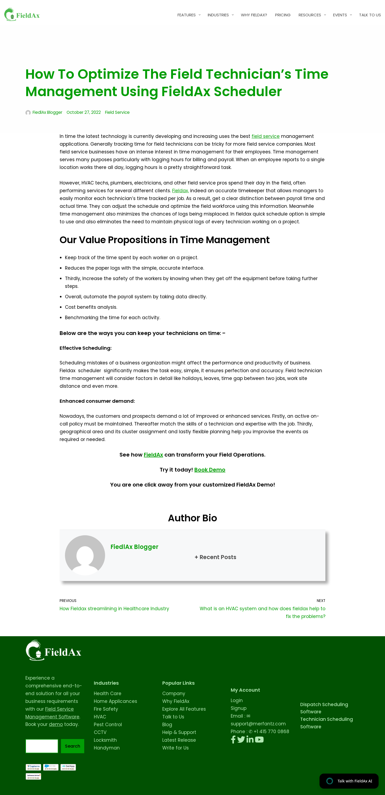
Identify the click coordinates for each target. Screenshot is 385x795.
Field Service (117, 112)
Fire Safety (106, 709)
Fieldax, (180, 190)
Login (237, 700)
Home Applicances (115, 701)
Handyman (107, 748)
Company (173, 693)
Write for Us (175, 748)
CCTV (100, 732)
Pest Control (108, 724)
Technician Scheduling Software (326, 723)
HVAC (100, 717)
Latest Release (179, 740)
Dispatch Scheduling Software (324, 708)
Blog (167, 724)
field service (266, 136)
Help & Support (179, 732)
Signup (239, 708)
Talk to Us (173, 717)
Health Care (107, 693)
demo (56, 724)
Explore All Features (184, 709)
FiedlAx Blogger (47, 112)
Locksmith (105, 740)
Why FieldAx (175, 701)
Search (72, 746)
